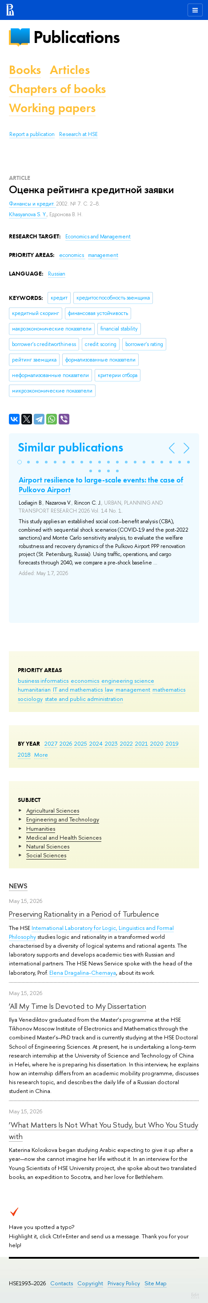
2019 (172, 743)
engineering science (127, 681)
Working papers (52, 108)
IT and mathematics (78, 689)
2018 (24, 754)
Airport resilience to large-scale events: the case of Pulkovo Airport (101, 484)
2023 (111, 743)
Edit (195, 1294)
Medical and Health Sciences (63, 837)
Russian (56, 273)
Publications (76, 37)
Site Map (155, 1283)
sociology (30, 699)
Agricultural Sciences (52, 810)
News (18, 886)
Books (25, 70)
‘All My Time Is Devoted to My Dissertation (77, 1006)
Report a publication (32, 134)
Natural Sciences (47, 846)
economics (85, 681)
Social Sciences (46, 855)
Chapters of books (57, 89)
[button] (19, 462)
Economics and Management (98, 236)
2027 (50, 743)
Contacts (61, 1283)
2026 (66, 743)
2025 (80, 743)
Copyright (90, 1283)
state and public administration (84, 699)
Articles (70, 70)
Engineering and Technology (62, 819)
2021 (141, 743)
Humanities (40, 828)
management (133, 689)
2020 (157, 743)
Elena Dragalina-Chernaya (82, 972)
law (109, 689)
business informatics (43, 681)
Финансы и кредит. (32, 203)
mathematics (168, 689)
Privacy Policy (124, 1283)
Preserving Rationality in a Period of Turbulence (84, 914)
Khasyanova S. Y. (28, 214)
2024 (96, 743)
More (41, 754)
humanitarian (34, 689)
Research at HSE (78, 134)
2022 (126, 743)
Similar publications (70, 447)
